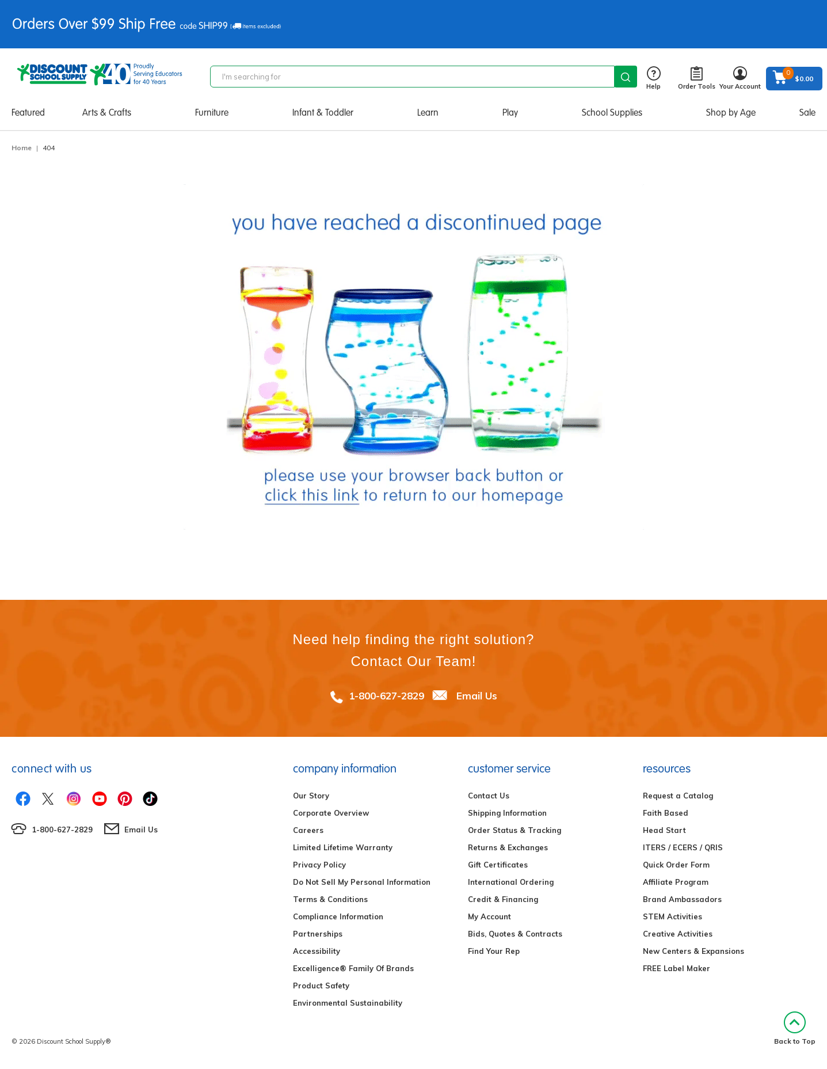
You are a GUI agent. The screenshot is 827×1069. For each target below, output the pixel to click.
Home (22, 147)
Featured (28, 112)
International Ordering (511, 882)
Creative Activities (677, 933)
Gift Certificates (498, 864)
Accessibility (316, 951)
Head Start (664, 830)
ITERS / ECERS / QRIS (683, 847)
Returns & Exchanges (508, 847)
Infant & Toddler (322, 112)
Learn (428, 112)
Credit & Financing (503, 899)
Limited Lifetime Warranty (342, 847)
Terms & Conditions (330, 899)
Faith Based (665, 812)
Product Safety (321, 985)
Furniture (211, 112)
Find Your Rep (494, 951)
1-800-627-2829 (386, 696)
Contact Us (488, 795)
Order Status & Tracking (514, 830)
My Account (489, 916)
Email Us (476, 696)
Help (653, 78)
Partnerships (317, 933)
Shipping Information (507, 812)
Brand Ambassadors (682, 899)
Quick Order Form (676, 864)
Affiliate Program (675, 882)
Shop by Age (731, 112)
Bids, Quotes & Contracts (515, 933)
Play (510, 112)
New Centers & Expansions (693, 951)
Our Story (311, 795)
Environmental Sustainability (347, 1002)
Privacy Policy (319, 864)
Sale (807, 112)
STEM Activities (672, 916)
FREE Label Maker (676, 968)
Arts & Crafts (106, 112)
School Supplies (612, 112)
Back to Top (794, 1028)
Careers (308, 830)
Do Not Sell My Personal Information (361, 882)
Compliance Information (338, 916)
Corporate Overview (331, 812)
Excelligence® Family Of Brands (353, 968)
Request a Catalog (678, 795)
